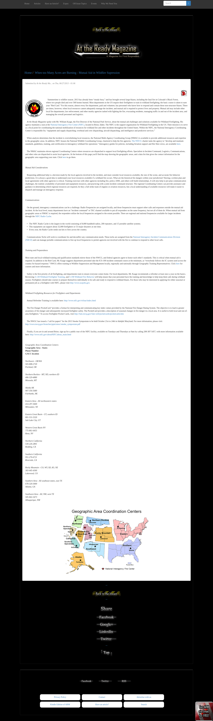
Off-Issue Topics (80, 4)
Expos (65, 4)
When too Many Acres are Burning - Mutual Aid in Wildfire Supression (77, 72)
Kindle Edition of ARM (60, 704)
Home (26, 4)
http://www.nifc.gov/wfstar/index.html (80, 300)
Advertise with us (144, 697)
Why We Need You (109, 4)
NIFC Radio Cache (43, 216)
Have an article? (102, 704)
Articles (37, 4)
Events (94, 4)
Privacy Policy (60, 697)
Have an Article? (52, 4)
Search (144, 704)
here (178, 144)
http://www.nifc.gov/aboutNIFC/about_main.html (50, 334)
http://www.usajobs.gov (79, 283)
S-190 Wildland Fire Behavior (81, 277)
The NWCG (137, 141)
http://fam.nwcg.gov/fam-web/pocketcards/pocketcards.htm (99, 314)
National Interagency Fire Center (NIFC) (67, 125)
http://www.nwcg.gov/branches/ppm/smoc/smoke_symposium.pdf (52, 324)
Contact (102, 697)
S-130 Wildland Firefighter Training (50, 277)
